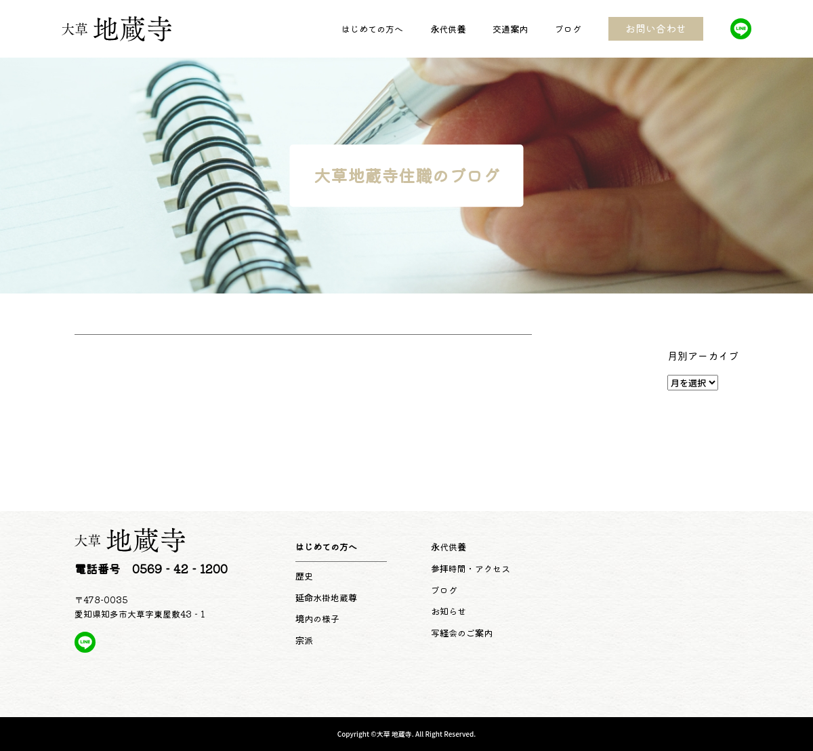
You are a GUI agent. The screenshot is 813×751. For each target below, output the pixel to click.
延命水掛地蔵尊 (326, 597)
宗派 (304, 640)
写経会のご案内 (462, 632)
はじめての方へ (372, 28)
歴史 (304, 575)
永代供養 (447, 28)
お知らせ (448, 611)
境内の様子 (317, 618)
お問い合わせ (655, 28)
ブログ (568, 28)
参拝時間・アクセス (470, 568)
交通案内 (510, 28)
